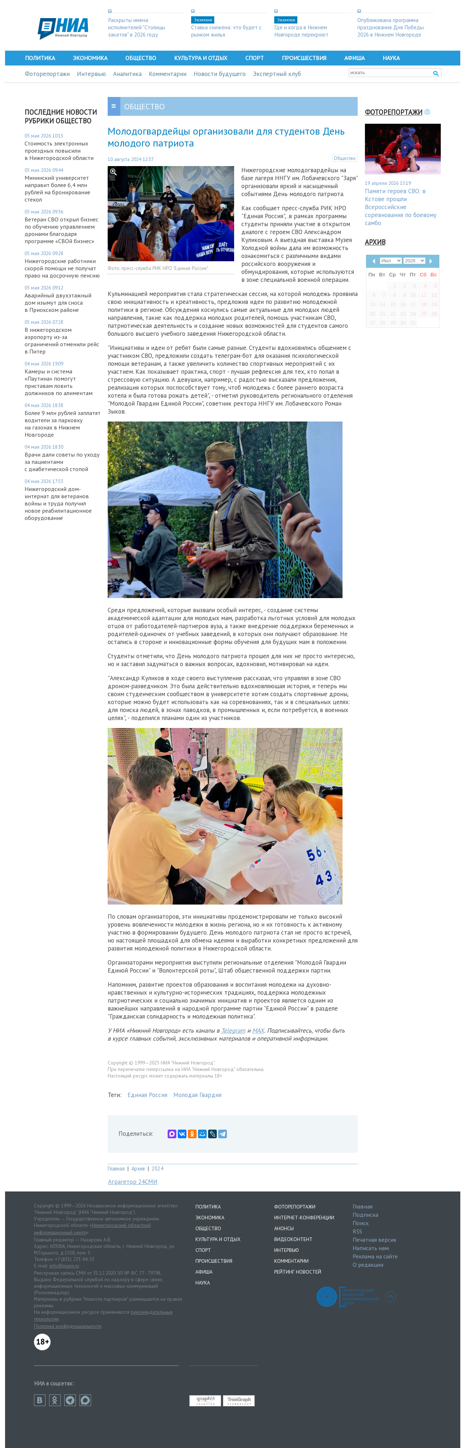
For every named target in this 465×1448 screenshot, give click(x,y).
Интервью (91, 74)
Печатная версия (374, 1239)
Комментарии (167, 74)
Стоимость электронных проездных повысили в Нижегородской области (59, 150)
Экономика (90, 58)
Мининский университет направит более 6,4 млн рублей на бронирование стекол (57, 188)
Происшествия (304, 58)
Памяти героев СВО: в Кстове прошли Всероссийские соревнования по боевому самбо (400, 207)
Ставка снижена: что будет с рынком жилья (226, 31)
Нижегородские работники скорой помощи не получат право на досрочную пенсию (62, 268)
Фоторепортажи (47, 74)
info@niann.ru (64, 1265)
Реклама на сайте (375, 1256)
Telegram (233, 1030)
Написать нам (371, 1248)
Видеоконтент (293, 1239)
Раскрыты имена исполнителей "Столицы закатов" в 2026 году (136, 27)
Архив (138, 1168)
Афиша (354, 58)
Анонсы (284, 1228)
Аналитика (127, 74)
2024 (157, 1168)
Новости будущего (220, 74)
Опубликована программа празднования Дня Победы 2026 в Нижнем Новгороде (390, 27)
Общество (140, 58)
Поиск (361, 1223)
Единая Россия (147, 1095)
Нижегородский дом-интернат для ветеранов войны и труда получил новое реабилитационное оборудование (58, 503)
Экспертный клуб (277, 74)
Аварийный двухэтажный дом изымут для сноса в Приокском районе (58, 302)
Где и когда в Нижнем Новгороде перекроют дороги (301, 34)
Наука (391, 58)
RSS (357, 1231)
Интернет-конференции (304, 1217)
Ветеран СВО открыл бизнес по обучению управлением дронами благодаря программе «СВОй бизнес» (61, 230)
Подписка (365, 1214)
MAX (258, 1030)
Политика (40, 58)
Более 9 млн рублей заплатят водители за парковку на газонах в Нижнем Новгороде (62, 423)
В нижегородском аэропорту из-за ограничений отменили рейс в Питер (62, 340)
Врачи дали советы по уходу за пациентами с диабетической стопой (62, 462)
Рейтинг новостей (297, 1272)
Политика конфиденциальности (68, 1326)
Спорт (254, 58)
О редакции (368, 1264)
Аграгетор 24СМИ (133, 1182)
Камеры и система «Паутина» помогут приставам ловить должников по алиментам (58, 382)
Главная (116, 1168)
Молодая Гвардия (197, 1095)
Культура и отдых (200, 58)
